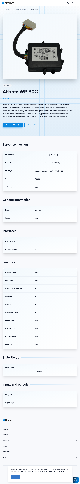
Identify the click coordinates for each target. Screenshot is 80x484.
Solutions (40, 435)
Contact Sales (32, 125)
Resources (40, 440)
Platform (40, 429)
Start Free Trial (12, 125)
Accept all (26, 477)
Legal (40, 457)
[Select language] (68, 3)
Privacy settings (49, 477)
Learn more (40, 452)
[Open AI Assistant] (76, 480)
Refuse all (37, 477)
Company (40, 446)
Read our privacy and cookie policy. (64, 472)
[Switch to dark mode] (72, 3)
